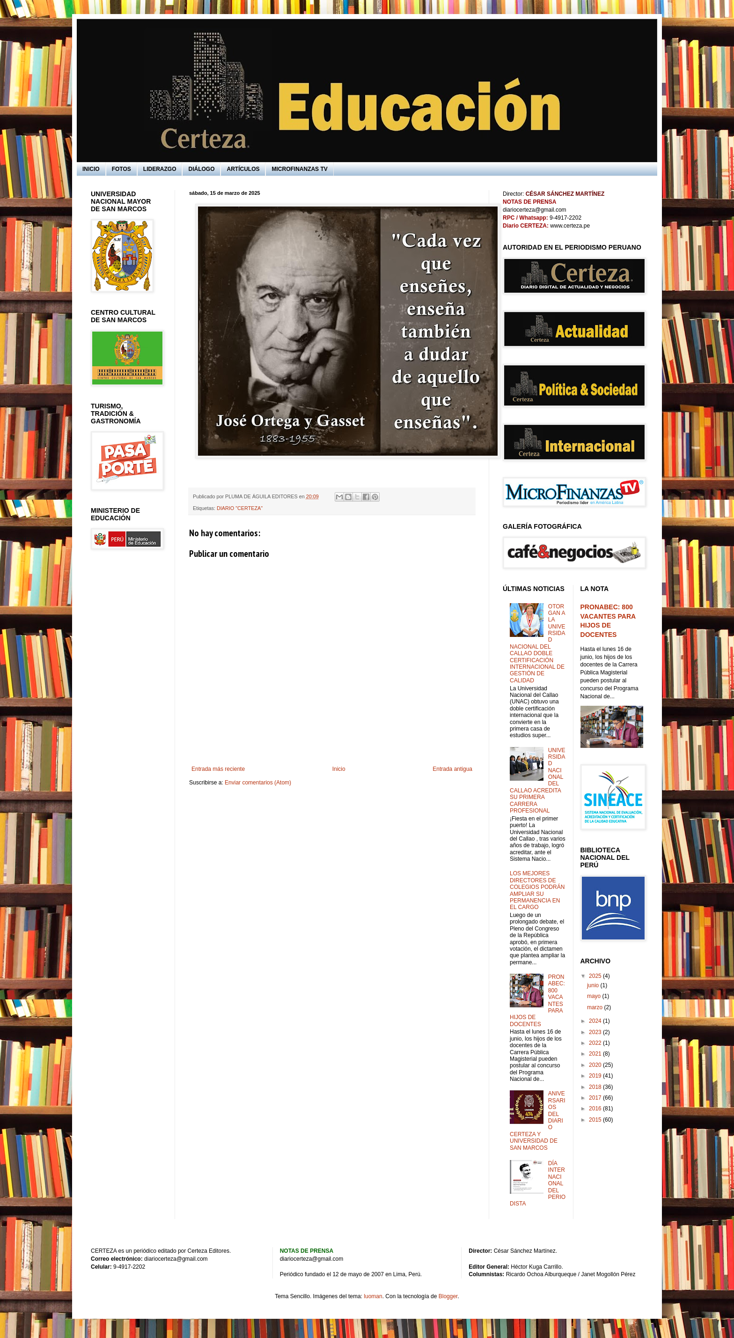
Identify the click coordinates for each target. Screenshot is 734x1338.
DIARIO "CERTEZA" (240, 508)
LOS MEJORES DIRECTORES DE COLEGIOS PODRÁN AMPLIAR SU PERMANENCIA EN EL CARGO (537, 890)
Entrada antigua (452, 769)
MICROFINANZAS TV (299, 169)
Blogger (448, 1296)
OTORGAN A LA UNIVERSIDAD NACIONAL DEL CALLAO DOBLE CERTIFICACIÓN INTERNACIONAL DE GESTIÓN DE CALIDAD (537, 643)
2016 (596, 1108)
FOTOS (121, 169)
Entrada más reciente (218, 769)
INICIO (91, 169)
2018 (596, 1087)
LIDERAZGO (159, 169)
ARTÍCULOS (243, 169)
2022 (596, 1043)
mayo (594, 996)
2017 (596, 1097)
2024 (596, 1021)
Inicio (338, 769)
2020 (596, 1065)
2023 (596, 1032)
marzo (595, 1007)
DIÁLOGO (201, 169)
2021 (596, 1053)
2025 (596, 976)
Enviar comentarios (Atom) (258, 782)
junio (594, 985)
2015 (596, 1119)
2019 (596, 1075)
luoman (373, 1296)
